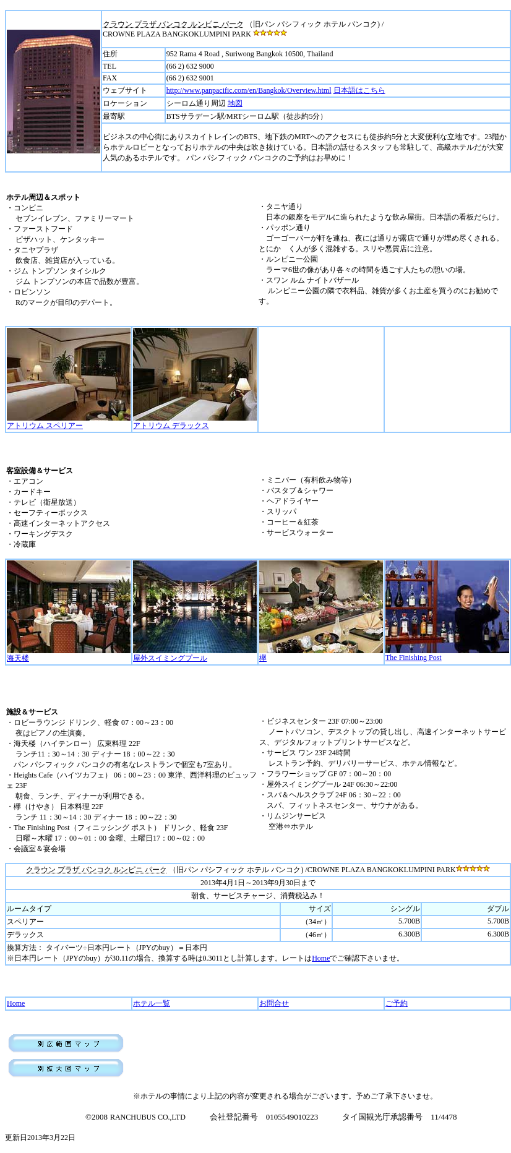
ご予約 (396, 1003)
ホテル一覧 (151, 1003)
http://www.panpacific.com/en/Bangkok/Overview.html (249, 90)
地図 (235, 103)
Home (321, 958)
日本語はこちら (359, 90)
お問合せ (274, 1003)
